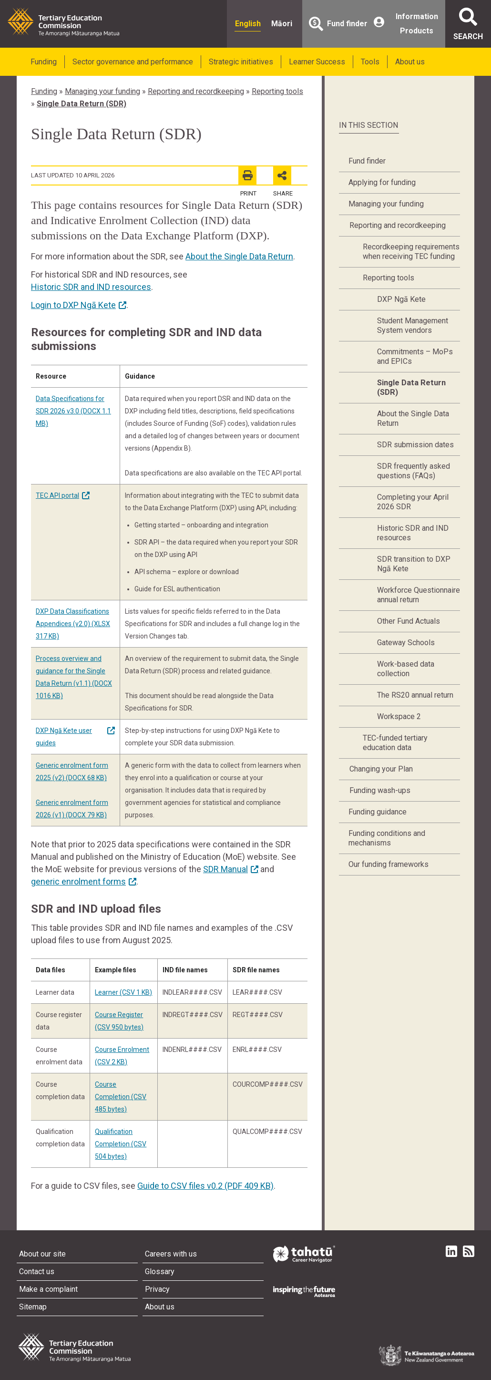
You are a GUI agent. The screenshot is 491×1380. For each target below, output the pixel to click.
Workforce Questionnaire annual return (418, 595)
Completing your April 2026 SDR (413, 502)
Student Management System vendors (412, 325)
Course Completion (120, 1097)
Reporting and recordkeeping (196, 91)
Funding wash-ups (379, 790)
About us (410, 61)
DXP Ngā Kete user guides (64, 737)
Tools (370, 61)
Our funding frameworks (388, 864)
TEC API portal (57, 495)
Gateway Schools (406, 642)
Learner (123, 992)
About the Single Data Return (239, 256)
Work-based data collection (405, 668)
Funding (44, 61)
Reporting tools (277, 91)
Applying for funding (382, 182)
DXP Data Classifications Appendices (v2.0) (73, 624)
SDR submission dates (415, 444)
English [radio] (248, 23)
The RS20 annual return (415, 695)
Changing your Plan (381, 768)
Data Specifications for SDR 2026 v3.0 (73, 411)
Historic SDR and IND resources (91, 287)
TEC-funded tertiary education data (395, 742)
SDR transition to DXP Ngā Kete (413, 564)
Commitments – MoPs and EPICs (415, 356)
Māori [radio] (281, 23)
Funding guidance (377, 811)
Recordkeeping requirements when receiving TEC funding (411, 251)
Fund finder (367, 160)
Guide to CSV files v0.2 (205, 1186)
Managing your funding (102, 91)
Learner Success (317, 61)
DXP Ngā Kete (401, 299)
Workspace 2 (399, 716)
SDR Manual (225, 869)
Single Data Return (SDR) (81, 103)
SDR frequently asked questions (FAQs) (413, 471)
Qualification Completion (120, 1144)
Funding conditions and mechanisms (386, 838)
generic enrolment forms (78, 881)
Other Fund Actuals (408, 621)
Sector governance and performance (132, 61)
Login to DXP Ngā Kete (73, 305)
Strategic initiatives (241, 61)
